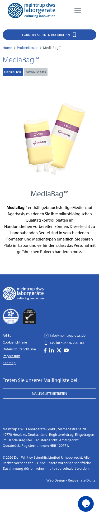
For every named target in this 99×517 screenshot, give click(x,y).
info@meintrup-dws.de (65, 335)
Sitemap (9, 362)
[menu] (77, 10)
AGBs (7, 335)
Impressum (11, 356)
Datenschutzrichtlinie (19, 349)
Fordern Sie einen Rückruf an (49, 34)
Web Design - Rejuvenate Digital (71, 480)
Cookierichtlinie (15, 342)
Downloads (36, 72)
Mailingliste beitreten (49, 393)
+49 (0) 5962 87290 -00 (64, 342)
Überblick (12, 72)
